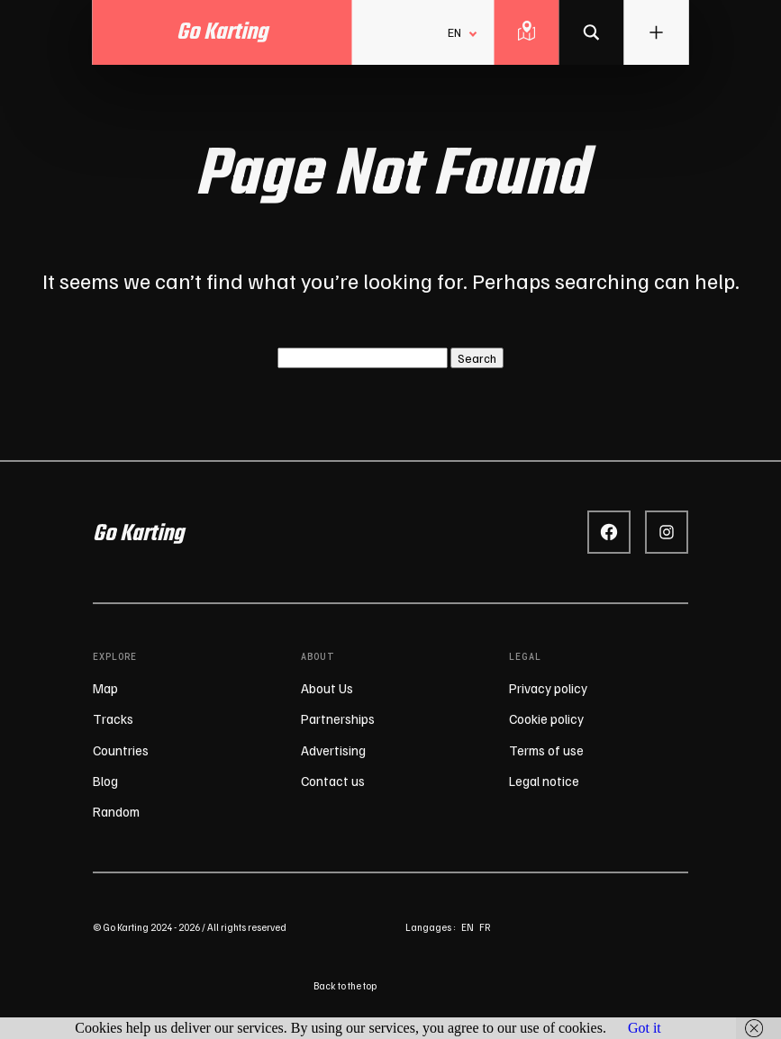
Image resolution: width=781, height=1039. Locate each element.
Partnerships (338, 718)
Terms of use (546, 750)
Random (116, 811)
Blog (105, 780)
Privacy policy (548, 688)
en (467, 927)
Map (105, 688)
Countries (121, 750)
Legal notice (544, 780)
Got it (644, 1027)
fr (484, 927)
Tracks (113, 718)
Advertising (333, 750)
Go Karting (138, 534)
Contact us (333, 780)
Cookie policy (546, 718)
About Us (327, 688)
